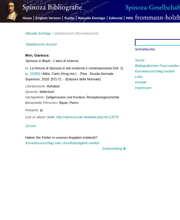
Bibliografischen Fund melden (157, 66)
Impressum (143, 88)
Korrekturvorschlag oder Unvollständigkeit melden (63, 143)
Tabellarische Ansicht (41, 44)
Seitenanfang (114, 148)
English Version (48, 18)
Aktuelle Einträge (91, 18)
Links (139, 77)
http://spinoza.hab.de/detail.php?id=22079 (87, 117)
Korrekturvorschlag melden (155, 71)
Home (27, 18)
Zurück (31, 126)
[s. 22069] (32, 73)
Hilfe (129, 18)
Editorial (115, 18)
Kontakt (140, 82)
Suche (69, 18)
